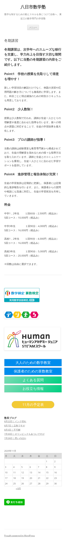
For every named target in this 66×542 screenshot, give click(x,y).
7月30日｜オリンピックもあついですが (24, 434)
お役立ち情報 (33, 388)
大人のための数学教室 (33, 362)
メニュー (33, 27)
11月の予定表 (33, 404)
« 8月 (18, 488)
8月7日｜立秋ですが (14, 425)
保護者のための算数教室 (33, 371)
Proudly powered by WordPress (19, 535)
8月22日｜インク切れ (15, 421)
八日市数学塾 (33, 7)
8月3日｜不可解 (12, 429)
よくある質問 (33, 380)
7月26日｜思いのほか (15, 438)
